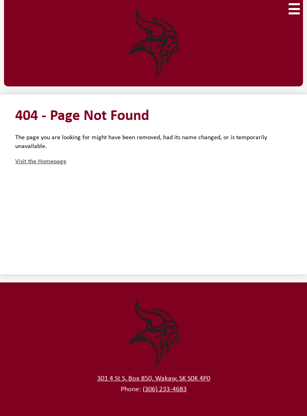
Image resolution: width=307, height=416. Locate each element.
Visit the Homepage (40, 160)
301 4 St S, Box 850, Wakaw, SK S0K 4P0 (153, 377)
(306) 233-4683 (165, 388)
